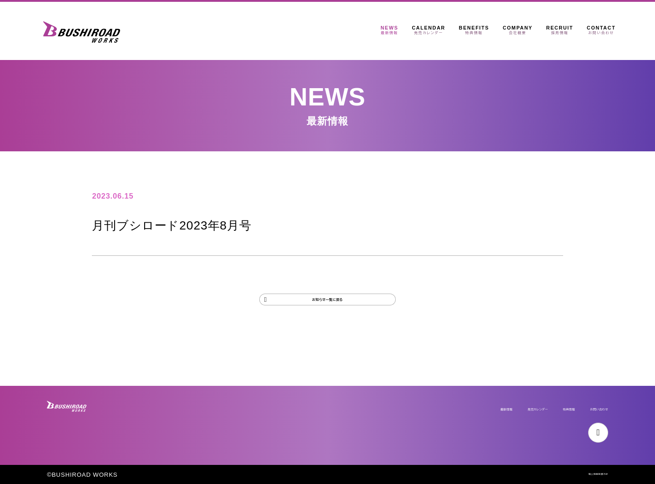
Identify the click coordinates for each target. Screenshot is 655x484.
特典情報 (530, 398)
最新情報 (416, 398)
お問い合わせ (584, 398)
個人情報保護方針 (582, 474)
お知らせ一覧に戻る (327, 308)
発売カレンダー (473, 398)
